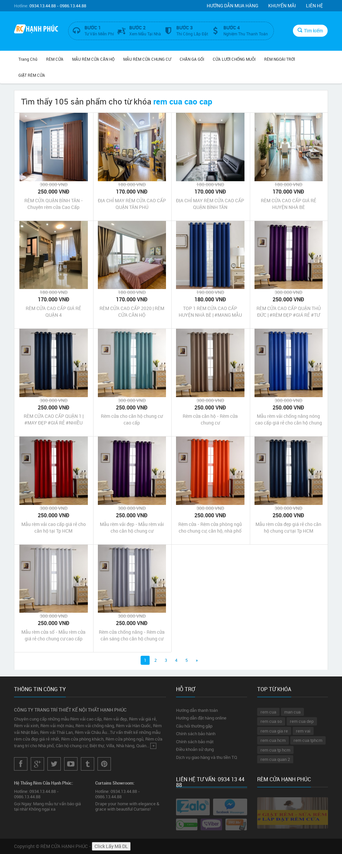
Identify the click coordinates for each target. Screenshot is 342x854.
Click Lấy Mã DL (111, 846)
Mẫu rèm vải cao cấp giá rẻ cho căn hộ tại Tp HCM (53, 527)
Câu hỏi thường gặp (194, 726)
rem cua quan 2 (275, 759)
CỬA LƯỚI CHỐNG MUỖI (234, 59)
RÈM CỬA (54, 59)
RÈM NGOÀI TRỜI (279, 59)
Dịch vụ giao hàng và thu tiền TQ (206, 757)
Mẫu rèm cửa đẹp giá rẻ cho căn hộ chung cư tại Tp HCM (288, 527)
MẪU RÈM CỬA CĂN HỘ (93, 59)
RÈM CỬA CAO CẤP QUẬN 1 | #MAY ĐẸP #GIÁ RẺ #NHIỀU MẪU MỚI (53, 419)
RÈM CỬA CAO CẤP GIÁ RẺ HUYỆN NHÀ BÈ (288, 203)
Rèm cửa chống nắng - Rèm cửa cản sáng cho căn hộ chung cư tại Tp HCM (132, 635)
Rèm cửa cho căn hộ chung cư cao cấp (132, 419)
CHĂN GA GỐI (192, 59)
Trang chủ (27, 59)
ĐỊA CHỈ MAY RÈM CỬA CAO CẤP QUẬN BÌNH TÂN (210, 203)
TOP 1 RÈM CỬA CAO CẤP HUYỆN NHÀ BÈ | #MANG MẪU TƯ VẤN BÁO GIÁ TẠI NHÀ (210, 311)
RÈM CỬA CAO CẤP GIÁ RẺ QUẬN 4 (53, 311)
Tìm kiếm (310, 30)
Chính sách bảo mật (194, 742)
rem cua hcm (273, 740)
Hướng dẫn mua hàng (232, 5)
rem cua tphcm (308, 740)
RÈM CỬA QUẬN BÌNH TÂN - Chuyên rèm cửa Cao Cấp (53, 203)
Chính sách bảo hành (195, 734)
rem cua (268, 712)
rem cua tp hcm (275, 750)
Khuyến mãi (282, 5)
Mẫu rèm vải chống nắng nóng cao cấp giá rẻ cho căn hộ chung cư (288, 419)
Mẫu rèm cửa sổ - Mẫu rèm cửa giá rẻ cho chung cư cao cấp (53, 635)
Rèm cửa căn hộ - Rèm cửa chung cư (210, 419)
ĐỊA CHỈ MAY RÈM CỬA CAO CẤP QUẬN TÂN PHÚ (132, 203)
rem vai (303, 731)
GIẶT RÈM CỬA (31, 75)
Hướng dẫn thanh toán (197, 710)
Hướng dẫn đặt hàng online (201, 718)
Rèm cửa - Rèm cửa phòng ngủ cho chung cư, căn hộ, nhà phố (210, 527)
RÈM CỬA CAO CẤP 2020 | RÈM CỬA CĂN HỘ (132, 311)
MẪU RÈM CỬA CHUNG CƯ (147, 59)
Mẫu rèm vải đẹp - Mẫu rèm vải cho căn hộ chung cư (132, 527)
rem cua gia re (274, 731)
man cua (292, 712)
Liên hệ (314, 5)
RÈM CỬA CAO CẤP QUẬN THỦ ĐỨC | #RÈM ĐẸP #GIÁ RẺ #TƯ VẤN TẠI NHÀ (288, 311)
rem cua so (271, 721)
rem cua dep (302, 721)
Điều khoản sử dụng (195, 749)
